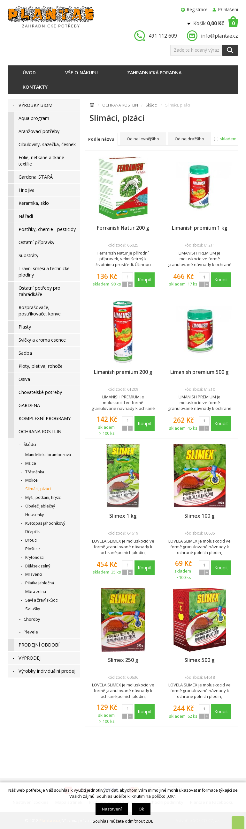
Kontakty (35, 87)
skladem (228, 139)
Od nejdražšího (189, 139)
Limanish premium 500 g (199, 371)
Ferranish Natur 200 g (123, 227)
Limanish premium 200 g (123, 371)
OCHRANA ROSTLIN (120, 105)
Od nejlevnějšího (143, 139)
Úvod (29, 73)
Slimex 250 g (123, 659)
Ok (141, 809)
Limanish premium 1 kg (199, 227)
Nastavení (112, 809)
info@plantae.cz (219, 35)
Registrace (197, 9)
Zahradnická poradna (154, 73)
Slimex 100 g (199, 515)
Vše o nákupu (81, 73)
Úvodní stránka (92, 106)
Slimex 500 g (199, 659)
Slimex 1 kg (123, 515)
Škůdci (152, 105)
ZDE (149, 821)
